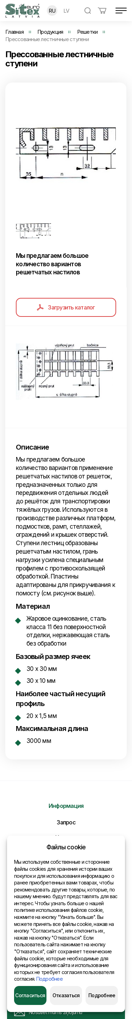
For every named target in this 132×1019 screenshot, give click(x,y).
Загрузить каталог (66, 307)
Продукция (50, 31)
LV (66, 10)
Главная (14, 31)
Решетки (87, 31)
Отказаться (66, 995)
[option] (65, 152)
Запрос (66, 822)
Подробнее (49, 979)
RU (52, 10)
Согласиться (30, 995)
